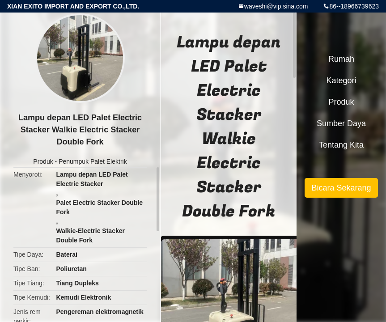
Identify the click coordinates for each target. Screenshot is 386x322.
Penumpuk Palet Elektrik (93, 161)
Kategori (341, 80)
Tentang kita (341, 144)
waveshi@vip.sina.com (276, 6)
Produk (43, 161)
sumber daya (341, 123)
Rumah (341, 59)
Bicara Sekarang (341, 187)
